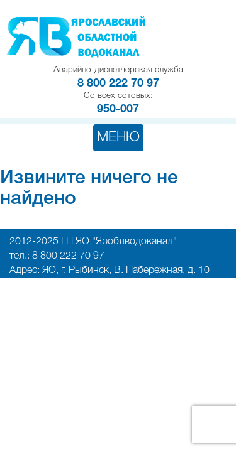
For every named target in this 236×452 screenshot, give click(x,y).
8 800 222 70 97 (118, 83)
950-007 (118, 109)
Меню (118, 137)
